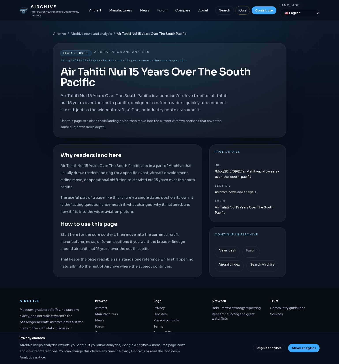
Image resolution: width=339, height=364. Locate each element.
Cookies (160, 314)
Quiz (242, 10)
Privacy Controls (132, 351)
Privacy (159, 308)
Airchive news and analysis (91, 34)
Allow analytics (304, 348)
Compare (182, 10)
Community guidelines (287, 308)
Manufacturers (120, 10)
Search (224, 10)
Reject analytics (269, 348)
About (203, 10)
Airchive (59, 34)
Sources (276, 314)
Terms (158, 326)
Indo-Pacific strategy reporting (236, 308)
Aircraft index (229, 264)
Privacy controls (166, 320)
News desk (227, 250)
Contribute (264, 10)
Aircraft (95, 10)
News (144, 10)
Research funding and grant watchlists (233, 316)
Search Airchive (262, 264)
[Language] (300, 13)
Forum (162, 10)
